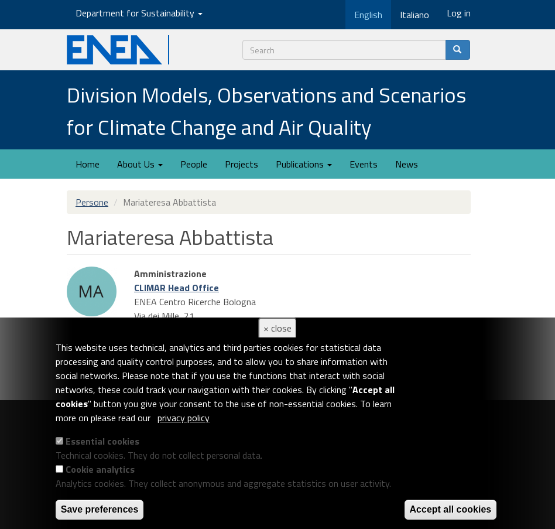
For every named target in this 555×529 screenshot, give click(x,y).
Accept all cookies (451, 509)
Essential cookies (102, 441)
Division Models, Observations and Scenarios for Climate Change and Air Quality (266, 111)
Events (364, 164)
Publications (304, 164)
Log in (459, 13)
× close (277, 328)
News (406, 164)
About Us (140, 164)
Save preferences (100, 509)
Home (88, 164)
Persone (92, 202)
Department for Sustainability (139, 13)
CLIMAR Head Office (176, 288)
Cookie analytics (100, 469)
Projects (241, 164)
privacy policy (183, 418)
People (193, 164)
